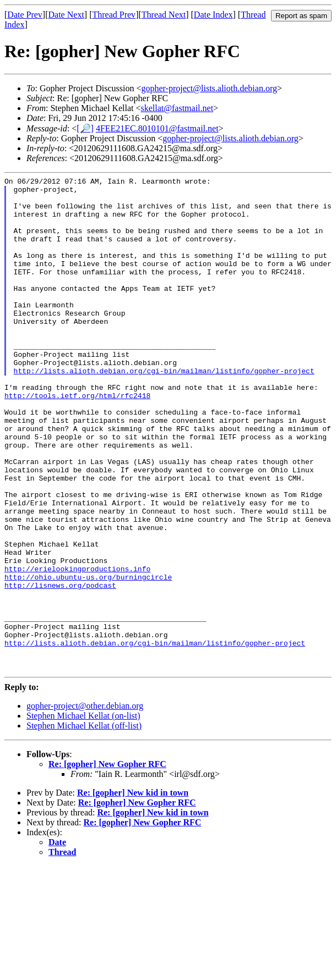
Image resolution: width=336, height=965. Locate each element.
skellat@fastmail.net (177, 108)
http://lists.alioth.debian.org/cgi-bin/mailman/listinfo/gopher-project (164, 410)
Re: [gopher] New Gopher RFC (107, 863)
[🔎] (85, 128)
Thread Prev (114, 14)
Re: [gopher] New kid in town (132, 891)
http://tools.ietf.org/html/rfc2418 (77, 440)
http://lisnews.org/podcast (60, 667)
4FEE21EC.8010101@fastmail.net (157, 128)
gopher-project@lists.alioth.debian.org (209, 88)
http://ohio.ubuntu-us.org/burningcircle (88, 658)
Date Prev (24, 14)
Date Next (66, 14)
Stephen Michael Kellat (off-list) (84, 824)
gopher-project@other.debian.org (84, 804)
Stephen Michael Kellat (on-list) (83, 814)
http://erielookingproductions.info (77, 648)
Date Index (213, 14)
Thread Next (164, 14)
